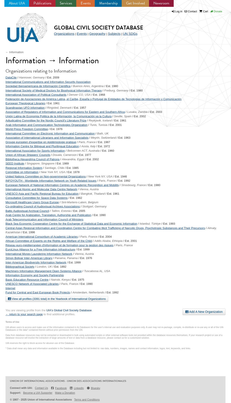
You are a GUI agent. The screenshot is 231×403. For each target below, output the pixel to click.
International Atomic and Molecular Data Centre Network (41, 189)
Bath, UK (103, 133)
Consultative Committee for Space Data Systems (37, 198)
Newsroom (161, 3)
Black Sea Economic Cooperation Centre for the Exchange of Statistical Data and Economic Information (71, 223)
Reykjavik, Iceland (100, 120)
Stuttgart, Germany (94, 206)
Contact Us (41, 388)
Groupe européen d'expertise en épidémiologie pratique (41, 142)
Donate (216, 11)
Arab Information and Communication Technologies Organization (47, 125)
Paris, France (86, 142)
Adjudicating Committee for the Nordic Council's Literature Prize (46, 120)
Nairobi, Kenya (60, 279)
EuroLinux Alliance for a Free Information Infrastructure (40, 249)
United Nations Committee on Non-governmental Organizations (46, 176)
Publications (42, 3)
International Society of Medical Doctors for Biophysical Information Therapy (54, 90)
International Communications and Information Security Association (48, 82)
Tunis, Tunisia (98, 125)
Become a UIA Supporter (37, 392)
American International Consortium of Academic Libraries (42, 236)
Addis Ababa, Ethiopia (108, 241)
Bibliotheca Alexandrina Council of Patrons (33, 159)
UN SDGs (130, 33)
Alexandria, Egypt (73, 159)
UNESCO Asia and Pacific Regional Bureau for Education (42, 193)
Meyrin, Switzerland (103, 137)
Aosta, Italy (88, 146)
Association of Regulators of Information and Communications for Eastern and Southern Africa (65, 112)
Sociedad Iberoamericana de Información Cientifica (38, 86)
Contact (190, 11)
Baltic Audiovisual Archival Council (27, 211)
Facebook (59, 388)
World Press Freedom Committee (27, 129)
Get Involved (135, 3)
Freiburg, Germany (116, 90)
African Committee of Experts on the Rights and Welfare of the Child (49, 241)
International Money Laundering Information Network (39, 254)
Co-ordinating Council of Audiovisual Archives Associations (43, 206)
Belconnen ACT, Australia (83, 150)
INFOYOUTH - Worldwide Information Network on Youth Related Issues (51, 180)
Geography (97, 33)
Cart (203, 11)
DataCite (11, 77)
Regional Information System (24, 168)
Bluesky (93, 388)
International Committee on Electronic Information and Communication (50, 133)
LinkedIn (76, 388)
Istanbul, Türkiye (150, 223)
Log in (179, 11)
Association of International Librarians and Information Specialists (47, 137)
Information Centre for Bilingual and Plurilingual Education (42, 146)
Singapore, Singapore (40, 163)
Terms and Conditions (87, 399)
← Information (15, 52)
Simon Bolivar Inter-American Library (29, 258)
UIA (22, 25)
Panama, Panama (66, 258)
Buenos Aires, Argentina (88, 86)
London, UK (44, 266)
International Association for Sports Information (35, 150)
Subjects (114, 33)
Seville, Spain (122, 116)
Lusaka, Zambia (137, 112)
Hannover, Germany (32, 77)
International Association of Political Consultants (36, 94)
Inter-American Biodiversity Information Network (36, 262)
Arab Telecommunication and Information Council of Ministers (44, 219)
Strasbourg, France (133, 185)
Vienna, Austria (89, 189)
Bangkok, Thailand (93, 193)
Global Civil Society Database (98, 28)
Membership (108, 3)
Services (66, 3)
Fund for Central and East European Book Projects (38, 292)
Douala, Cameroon (65, 155)
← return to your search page (24, 314)
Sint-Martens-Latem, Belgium (79, 202)
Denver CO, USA (80, 94)
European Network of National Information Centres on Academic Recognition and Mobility (62, 185)
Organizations (64, 33)
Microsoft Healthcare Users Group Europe (32, 202)
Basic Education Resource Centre (27, 279)
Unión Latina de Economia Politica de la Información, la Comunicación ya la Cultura (59, 116)
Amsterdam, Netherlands (88, 292)
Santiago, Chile (54, 168)
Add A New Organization (204, 311)
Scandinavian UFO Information (25, 107)
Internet (10, 288)
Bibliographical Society (20, 266)
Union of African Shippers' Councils (28, 155)
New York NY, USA (53, 172)
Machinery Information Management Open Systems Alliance (44, 271)
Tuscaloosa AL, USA (97, 271)
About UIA (17, 3)
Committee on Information (22, 172)
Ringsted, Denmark (59, 107)
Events (86, 3)
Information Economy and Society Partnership (35, 275)
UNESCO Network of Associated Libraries (32, 283)
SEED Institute (15, 163)
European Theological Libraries (25, 103)
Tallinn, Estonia (61, 211)
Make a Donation (65, 392)
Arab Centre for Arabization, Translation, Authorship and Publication (48, 215)
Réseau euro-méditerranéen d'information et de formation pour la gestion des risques (60, 245)
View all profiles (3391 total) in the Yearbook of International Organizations (57, 298)
